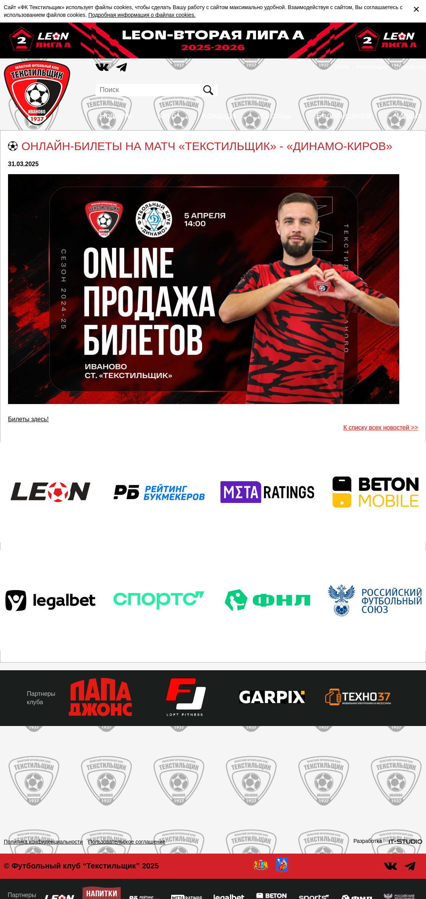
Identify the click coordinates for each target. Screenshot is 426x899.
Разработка (367, 841)
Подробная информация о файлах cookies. (142, 15)
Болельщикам (343, 115)
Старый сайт (410, 67)
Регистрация (371, 67)
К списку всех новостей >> (380, 427)
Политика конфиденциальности (43, 842)
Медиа (409, 115)
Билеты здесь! (28, 419)
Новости (115, 115)
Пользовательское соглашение (126, 842)
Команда (219, 115)
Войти (341, 67)
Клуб (167, 115)
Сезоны (276, 115)
